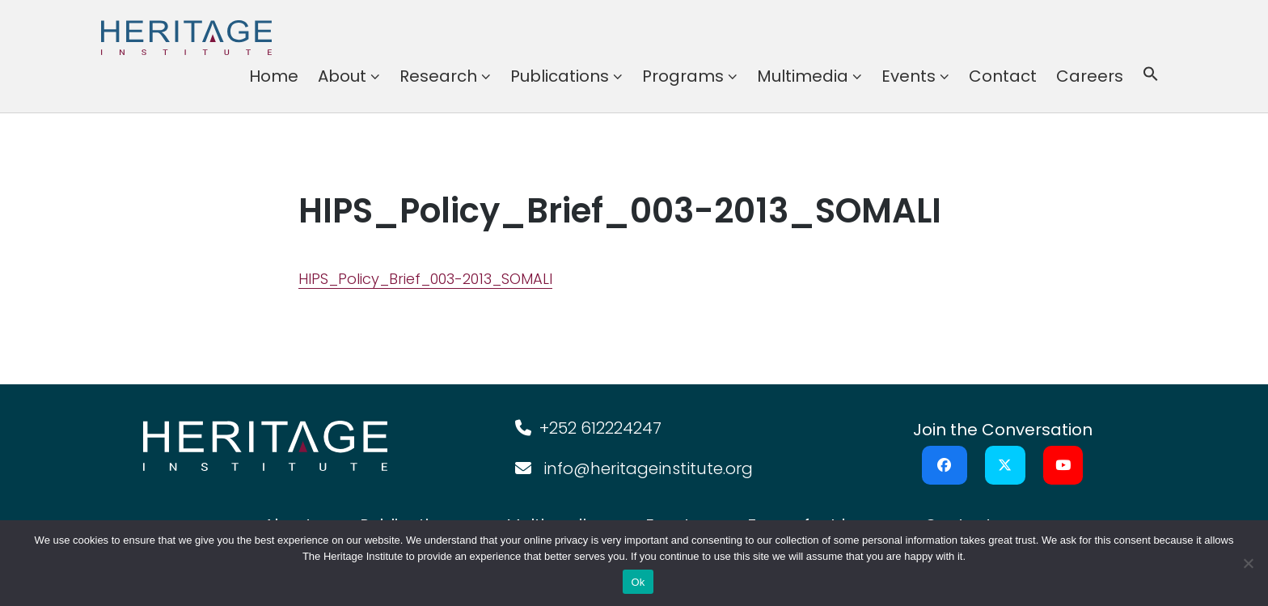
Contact (1003, 76)
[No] (1248, 563)
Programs (683, 76)
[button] (1151, 76)
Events (908, 76)
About (342, 76)
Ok (638, 582)
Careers (1089, 76)
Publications (559, 76)
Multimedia (802, 76)
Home (273, 76)
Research (438, 76)
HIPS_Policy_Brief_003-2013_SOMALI (425, 279)
